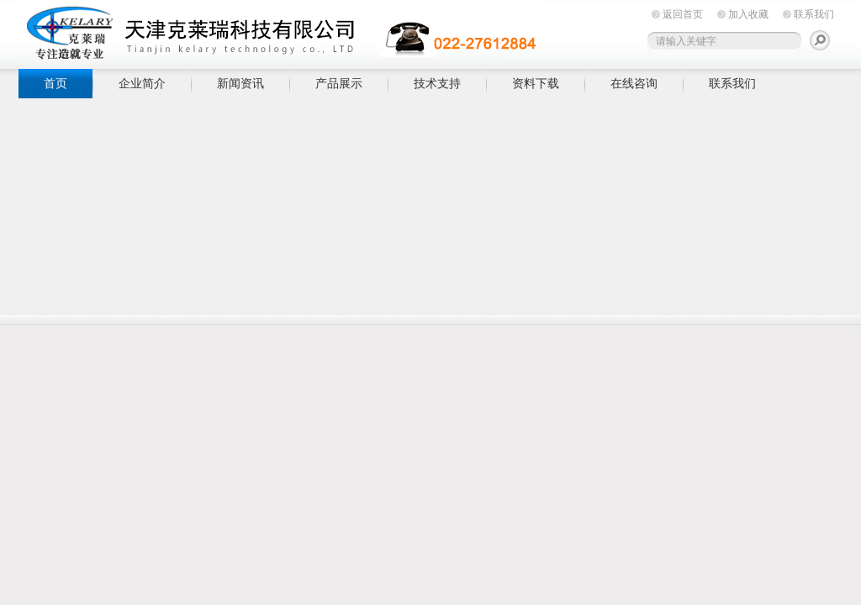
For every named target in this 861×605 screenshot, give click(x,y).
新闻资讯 (240, 83)
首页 (55, 83)
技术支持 (437, 83)
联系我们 (814, 14)
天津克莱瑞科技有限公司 (279, 31)
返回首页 (683, 14)
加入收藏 (748, 14)
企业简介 (142, 83)
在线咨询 (634, 83)
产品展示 (338, 83)
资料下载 (535, 83)
